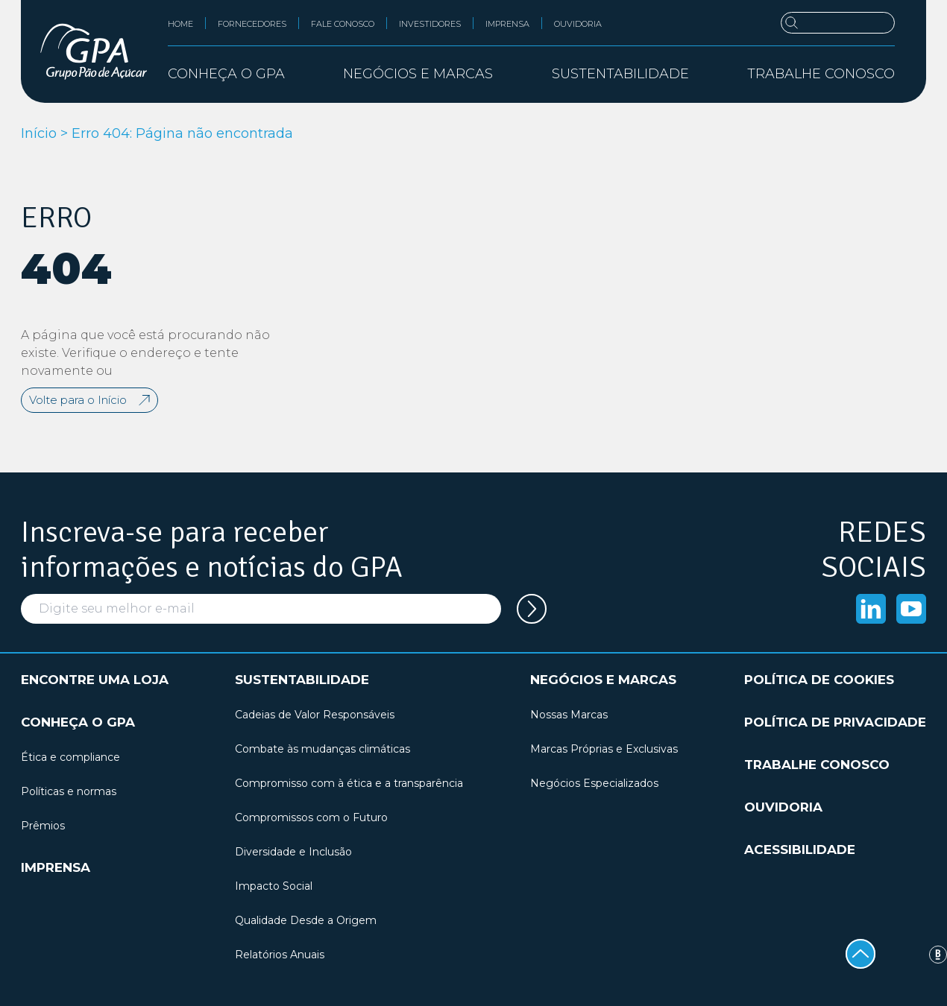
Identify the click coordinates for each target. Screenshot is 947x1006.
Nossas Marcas (569, 714)
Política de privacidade (835, 722)
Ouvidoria (578, 24)
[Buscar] (838, 23)
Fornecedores (252, 24)
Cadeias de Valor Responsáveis (314, 714)
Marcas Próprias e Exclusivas (604, 749)
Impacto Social (273, 886)
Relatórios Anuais (279, 954)
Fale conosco (342, 24)
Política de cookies (819, 679)
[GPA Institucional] (93, 51)
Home (180, 24)
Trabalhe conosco (821, 74)
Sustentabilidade (302, 679)
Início (39, 133)
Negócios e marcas (603, 679)
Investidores (430, 24)
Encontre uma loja (95, 679)
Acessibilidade (799, 849)
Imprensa (507, 24)
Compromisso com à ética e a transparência (349, 783)
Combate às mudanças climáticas (322, 749)
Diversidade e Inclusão (293, 851)
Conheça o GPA (78, 722)
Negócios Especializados (594, 783)
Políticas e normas (68, 791)
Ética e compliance (70, 757)
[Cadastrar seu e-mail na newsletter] (532, 609)
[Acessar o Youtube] (911, 609)
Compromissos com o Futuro (311, 817)
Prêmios (43, 825)
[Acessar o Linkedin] (871, 609)
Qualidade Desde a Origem (306, 920)
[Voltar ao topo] (860, 954)
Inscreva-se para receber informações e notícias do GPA (212, 550)
